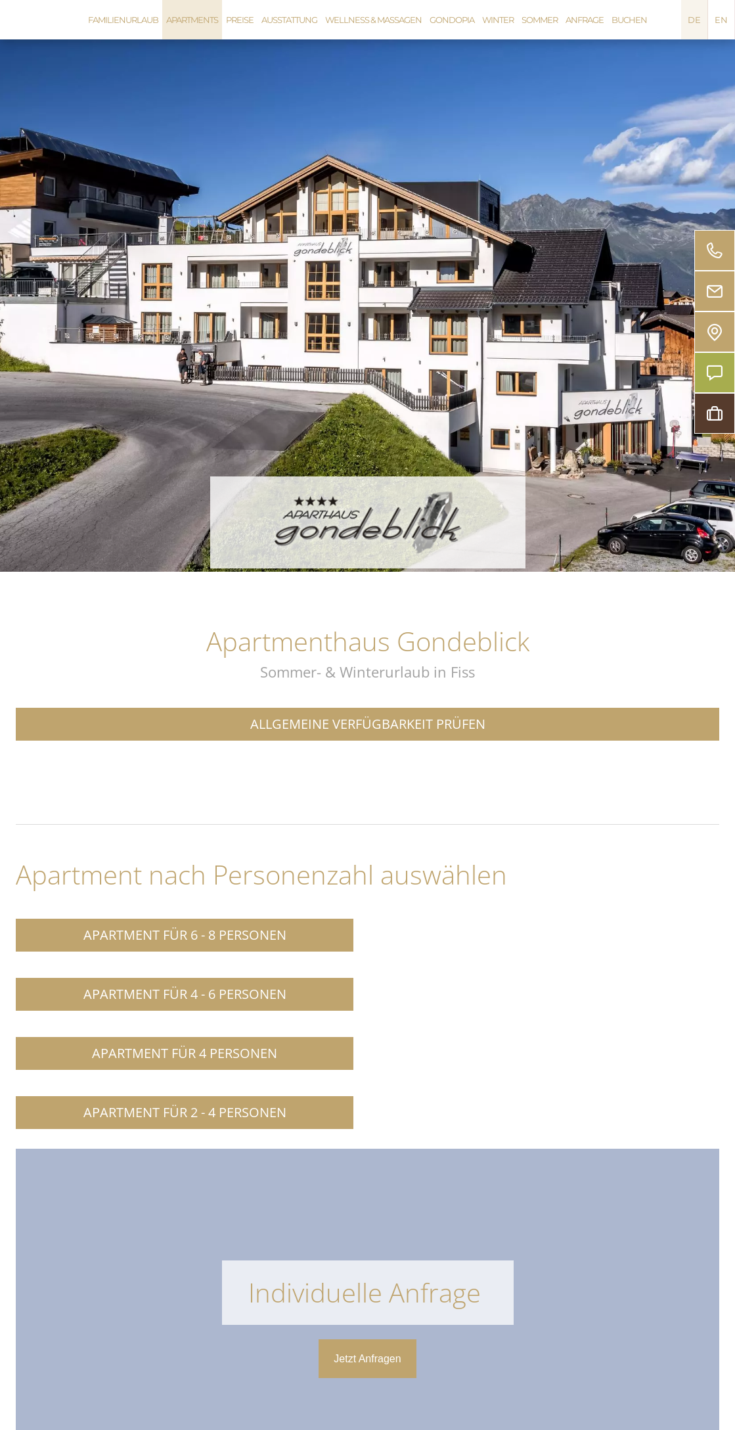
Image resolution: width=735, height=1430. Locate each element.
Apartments (192, 19)
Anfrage (585, 19)
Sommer (540, 19)
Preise (240, 19)
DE (694, 19)
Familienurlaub (123, 19)
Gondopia (452, 19)
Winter (498, 19)
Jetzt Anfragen (367, 1358)
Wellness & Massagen (373, 19)
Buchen (629, 19)
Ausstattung (289, 19)
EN (721, 19)
